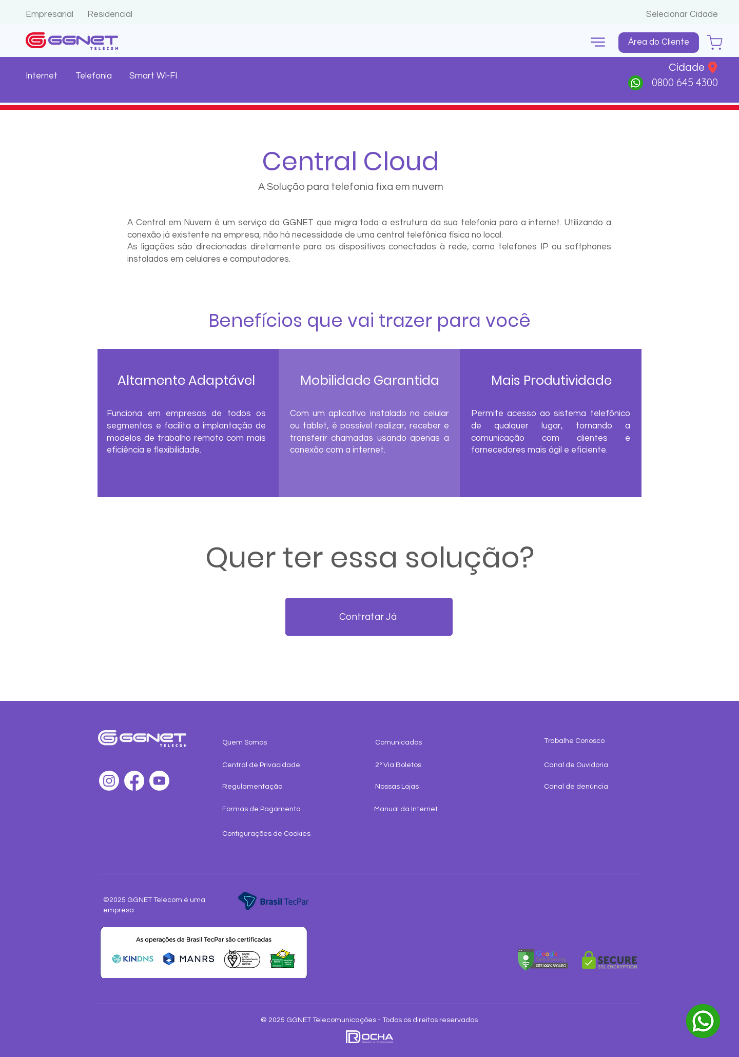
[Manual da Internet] (415, 809)
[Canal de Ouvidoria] (585, 765)
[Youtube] (159, 781)
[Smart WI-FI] (154, 77)
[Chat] (715, 42)
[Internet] (43, 77)
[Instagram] (109, 781)
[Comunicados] (426, 743)
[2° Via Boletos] (416, 765)
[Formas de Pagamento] (263, 809)
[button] (597, 42)
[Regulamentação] (263, 787)
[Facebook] (134, 781)
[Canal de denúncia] (585, 787)
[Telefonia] (94, 77)
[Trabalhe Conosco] (585, 741)
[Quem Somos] (263, 743)
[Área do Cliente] (658, 42)
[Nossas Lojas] (416, 787)
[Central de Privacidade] (263, 765)
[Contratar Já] (369, 617)
